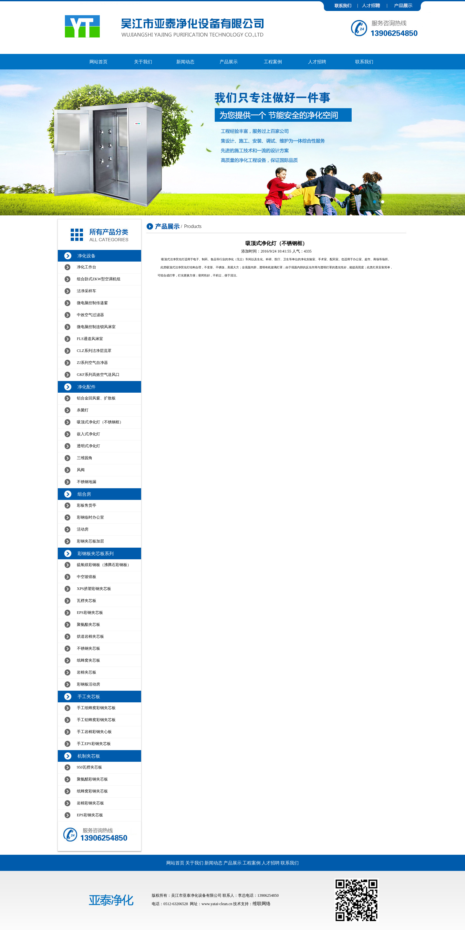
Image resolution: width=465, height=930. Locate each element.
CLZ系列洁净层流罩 (94, 350)
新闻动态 (185, 61)
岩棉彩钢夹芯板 (90, 803)
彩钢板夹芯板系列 (96, 553)
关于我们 (143, 61)
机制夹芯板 (89, 756)
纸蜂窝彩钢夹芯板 (92, 791)
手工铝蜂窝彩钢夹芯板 (96, 720)
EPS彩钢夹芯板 (90, 612)
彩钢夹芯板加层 (90, 541)
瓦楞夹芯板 (86, 600)
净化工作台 (86, 267)
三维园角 (84, 458)
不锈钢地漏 (86, 482)
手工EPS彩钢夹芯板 (94, 743)
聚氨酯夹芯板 (88, 624)
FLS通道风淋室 (90, 338)
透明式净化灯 (88, 446)
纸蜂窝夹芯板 (88, 660)
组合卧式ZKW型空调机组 (98, 279)
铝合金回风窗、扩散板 (96, 398)
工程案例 (273, 61)
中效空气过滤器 (90, 315)
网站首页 (98, 61)
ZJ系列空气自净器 (92, 362)
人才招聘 (317, 61)
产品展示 (229, 61)
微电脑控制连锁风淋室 (96, 327)
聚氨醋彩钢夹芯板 (92, 779)
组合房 (84, 494)
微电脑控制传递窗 (92, 303)
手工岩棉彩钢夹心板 (94, 731)
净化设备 (87, 255)
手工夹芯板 (89, 696)
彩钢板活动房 (88, 684)
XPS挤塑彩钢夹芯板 (94, 588)
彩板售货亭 (86, 505)
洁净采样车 (86, 291)
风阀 (81, 470)
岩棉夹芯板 (86, 672)
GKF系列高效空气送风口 (98, 374)
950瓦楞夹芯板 (89, 767)
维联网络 (262, 903)
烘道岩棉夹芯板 (90, 636)
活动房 (82, 529)
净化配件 (87, 387)
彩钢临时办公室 (90, 517)
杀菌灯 (82, 410)
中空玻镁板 (86, 576)
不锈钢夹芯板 (88, 648)
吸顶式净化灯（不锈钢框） (100, 422)
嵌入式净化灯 (88, 434)
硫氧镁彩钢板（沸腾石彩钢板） (104, 565)
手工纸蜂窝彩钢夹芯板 (96, 708)
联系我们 (364, 61)
